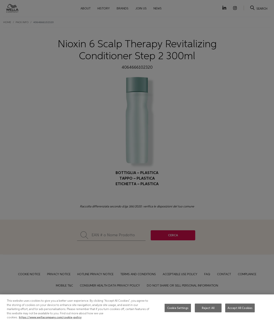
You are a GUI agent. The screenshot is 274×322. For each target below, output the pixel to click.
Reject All (208, 307)
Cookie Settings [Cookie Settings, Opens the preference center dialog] (177, 307)
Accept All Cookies (240, 307)
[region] (137, 308)
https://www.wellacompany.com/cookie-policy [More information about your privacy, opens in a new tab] (50, 317)
